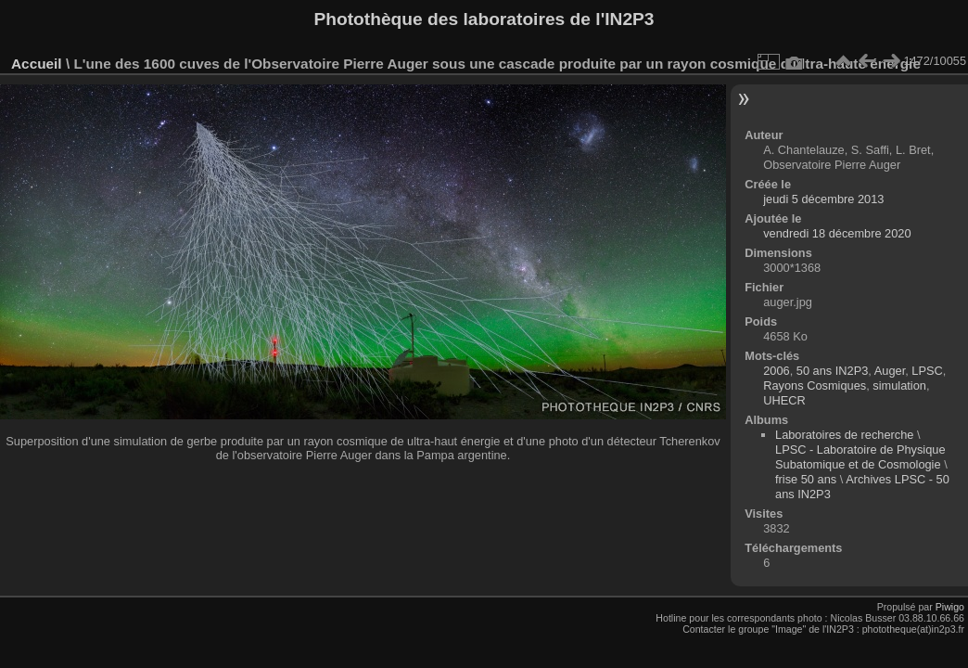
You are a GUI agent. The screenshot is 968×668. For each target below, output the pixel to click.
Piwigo (950, 606)
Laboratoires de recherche (844, 435)
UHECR (784, 400)
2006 (776, 371)
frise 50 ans (805, 479)
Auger (889, 371)
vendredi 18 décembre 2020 (837, 233)
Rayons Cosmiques (814, 385)
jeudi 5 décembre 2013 (823, 199)
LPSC (926, 371)
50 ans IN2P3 (832, 371)
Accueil (36, 63)
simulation (899, 385)
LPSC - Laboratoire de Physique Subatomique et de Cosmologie (860, 457)
